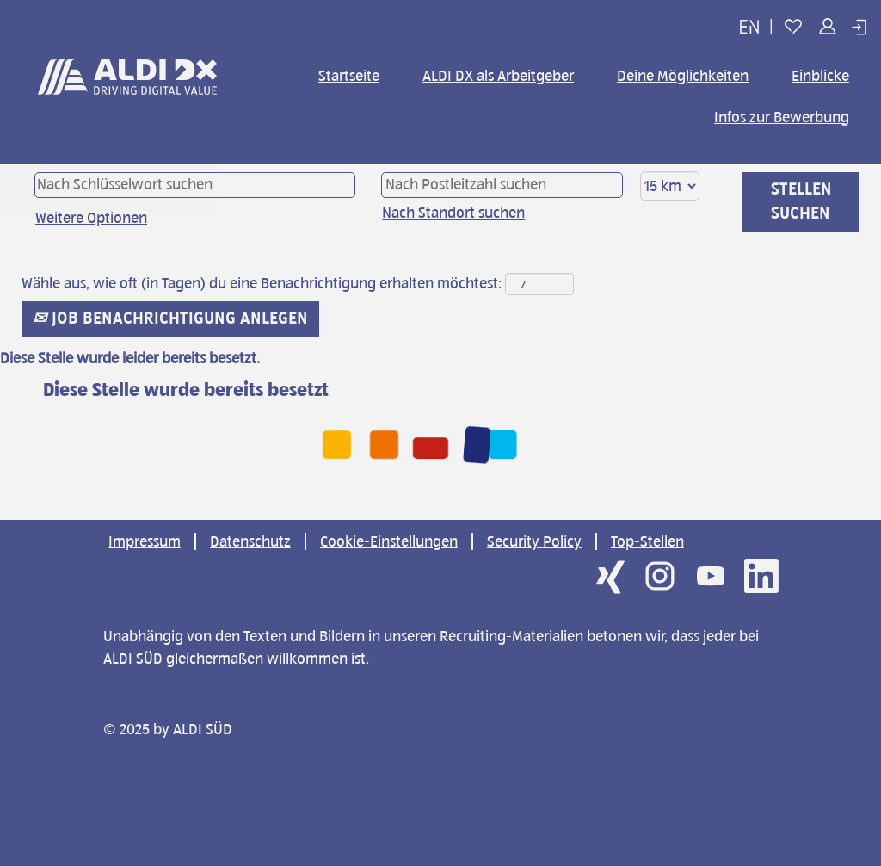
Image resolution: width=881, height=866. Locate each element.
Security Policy (534, 541)
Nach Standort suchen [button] (453, 212)
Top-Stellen (647, 541)
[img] (127, 88)
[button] (749, 27)
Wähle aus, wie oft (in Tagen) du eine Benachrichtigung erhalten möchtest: (262, 283)
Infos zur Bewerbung (781, 117)
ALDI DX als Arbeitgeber (498, 75)
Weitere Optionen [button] (91, 217)
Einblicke (820, 75)
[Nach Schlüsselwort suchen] (194, 185)
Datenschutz (250, 541)
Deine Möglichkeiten (683, 75)
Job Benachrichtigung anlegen (170, 318)
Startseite (348, 75)
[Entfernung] (669, 186)
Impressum (144, 541)
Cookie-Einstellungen (389, 541)
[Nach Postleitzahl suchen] (502, 185)
